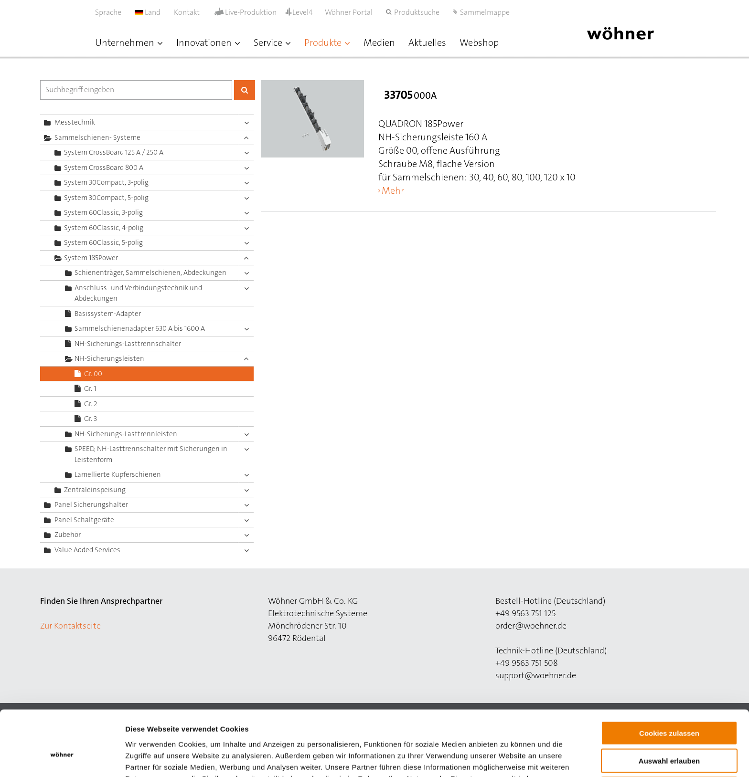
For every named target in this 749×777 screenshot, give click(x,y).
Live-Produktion (251, 12)
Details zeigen (508, 758)
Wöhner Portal (349, 12)
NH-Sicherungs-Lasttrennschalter (128, 343)
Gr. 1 (90, 388)
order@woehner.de (531, 625)
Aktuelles (427, 42)
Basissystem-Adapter (108, 313)
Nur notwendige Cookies (669, 738)
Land (147, 12)
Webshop (479, 42)
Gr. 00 (93, 373)
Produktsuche (416, 12)
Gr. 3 (90, 418)
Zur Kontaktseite (70, 625)
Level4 (302, 12)
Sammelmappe (485, 12)
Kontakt (187, 12)
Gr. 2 (90, 404)
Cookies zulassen (669, 682)
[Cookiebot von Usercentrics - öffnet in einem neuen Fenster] (62, 758)
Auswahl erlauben (669, 710)
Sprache (108, 12)
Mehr (393, 190)
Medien (379, 42)
